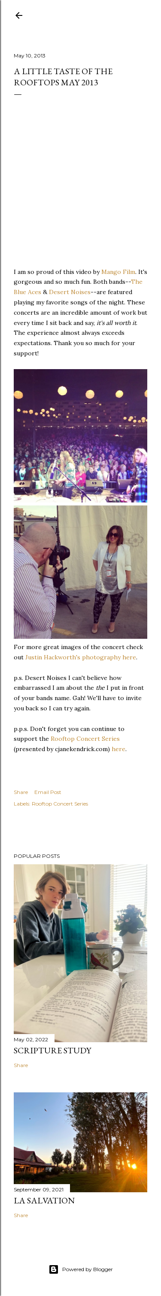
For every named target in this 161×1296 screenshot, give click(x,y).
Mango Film (118, 272)
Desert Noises (70, 292)
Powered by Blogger (81, 1269)
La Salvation (44, 1200)
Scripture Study (52, 1050)
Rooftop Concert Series (85, 739)
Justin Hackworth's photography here (80, 657)
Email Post (47, 792)
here (118, 749)
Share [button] (21, 792)
